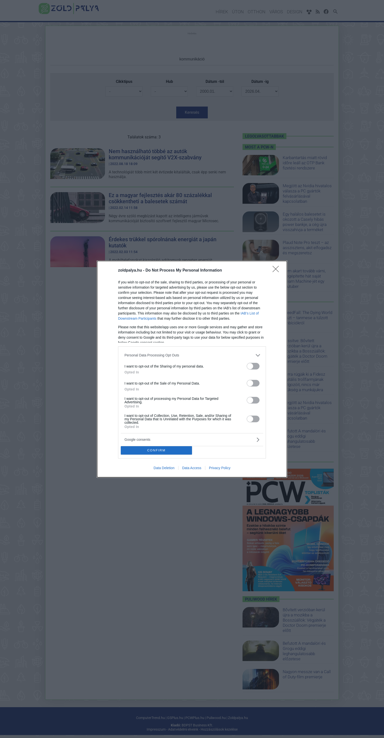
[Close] (277, 270)
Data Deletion (164, 468)
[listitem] (192, 355)
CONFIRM (156, 450)
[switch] (253, 366)
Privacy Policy (219, 468)
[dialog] (192, 369)
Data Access (191, 468)
